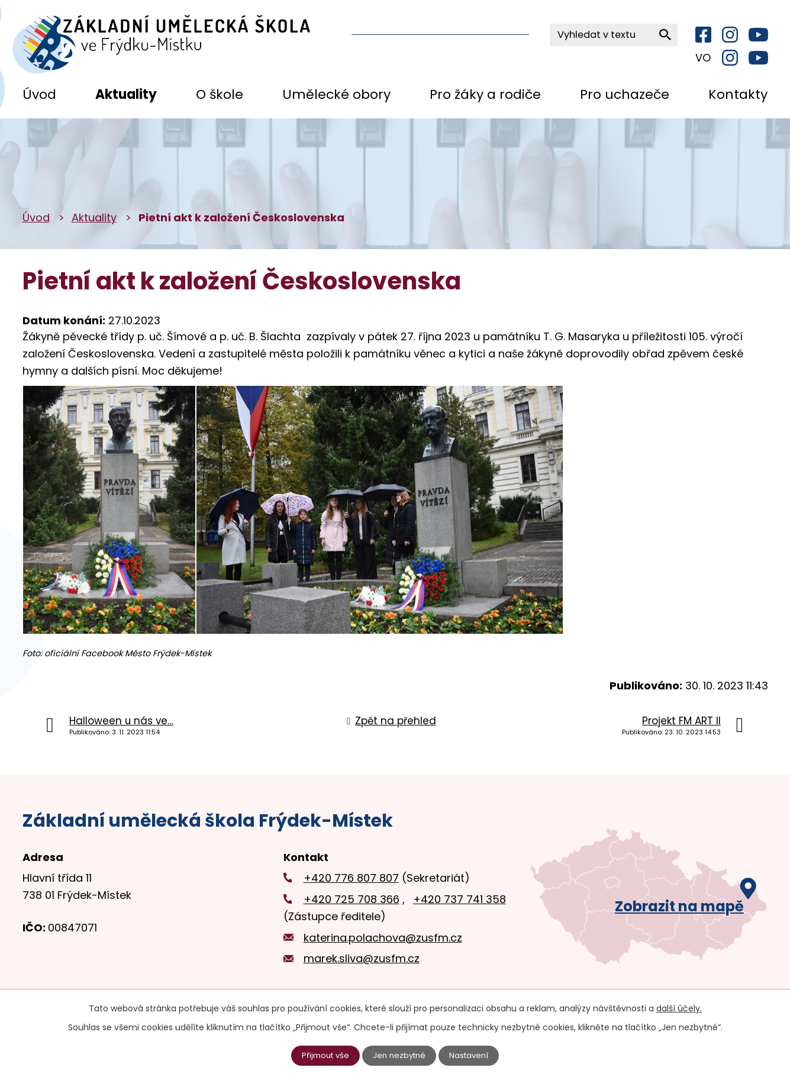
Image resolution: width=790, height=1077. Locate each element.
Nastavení (472, 1055)
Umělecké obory (336, 94)
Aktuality (126, 94)
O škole (219, 94)
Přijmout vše (322, 1055)
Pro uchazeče (624, 94)
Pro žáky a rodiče (485, 94)
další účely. (679, 1008)
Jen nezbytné (400, 1055)
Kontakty (738, 94)
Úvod (39, 94)
